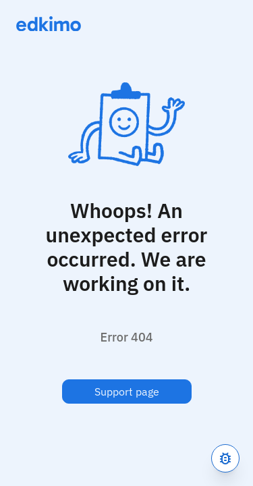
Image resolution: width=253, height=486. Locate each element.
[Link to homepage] (48, 23)
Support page (126, 391)
